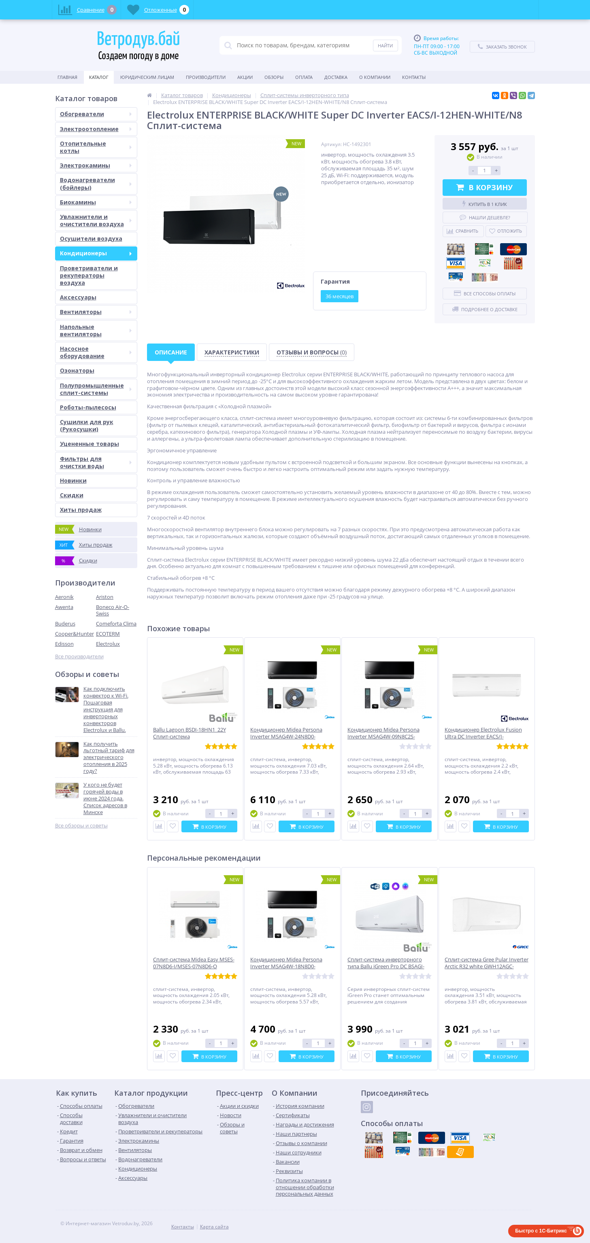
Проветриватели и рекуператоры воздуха (89, 275)
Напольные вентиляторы (96, 330)
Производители (206, 77)
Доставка (335, 77)
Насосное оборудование (96, 352)
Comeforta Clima (116, 623)
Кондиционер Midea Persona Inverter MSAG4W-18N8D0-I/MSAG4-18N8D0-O (286, 966)
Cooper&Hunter (74, 633)
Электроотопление (96, 129)
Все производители (79, 656)
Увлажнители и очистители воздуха (96, 220)
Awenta (64, 607)
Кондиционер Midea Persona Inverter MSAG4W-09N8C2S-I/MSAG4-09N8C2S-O (383, 736)
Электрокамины (96, 165)
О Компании (374, 77)
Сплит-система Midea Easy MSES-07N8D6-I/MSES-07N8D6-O (193, 963)
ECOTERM (108, 633)
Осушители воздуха (91, 238)
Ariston (104, 596)
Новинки (73, 480)
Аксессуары (78, 297)
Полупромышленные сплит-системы (96, 389)
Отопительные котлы (96, 147)
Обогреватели (96, 114)
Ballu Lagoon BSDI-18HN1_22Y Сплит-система (189, 733)
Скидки (71, 495)
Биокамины (96, 202)
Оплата (304, 77)
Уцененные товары (89, 444)
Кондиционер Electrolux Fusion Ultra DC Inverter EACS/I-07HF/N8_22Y (483, 736)
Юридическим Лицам (147, 77)
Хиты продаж (81, 509)
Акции (245, 77)
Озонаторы (77, 370)
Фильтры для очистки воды (96, 462)
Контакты (414, 77)
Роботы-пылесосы (88, 407)
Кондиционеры (96, 253)
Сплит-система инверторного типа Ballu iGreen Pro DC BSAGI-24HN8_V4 (385, 966)
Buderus (65, 623)
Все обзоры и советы (81, 825)
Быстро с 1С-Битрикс (541, 1231)
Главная (67, 77)
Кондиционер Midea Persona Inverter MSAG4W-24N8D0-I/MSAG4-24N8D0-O (286, 736)
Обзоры (273, 77)
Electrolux (108, 643)
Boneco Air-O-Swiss (112, 610)
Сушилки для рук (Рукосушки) (86, 425)
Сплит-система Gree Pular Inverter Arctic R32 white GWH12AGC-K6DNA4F (486, 966)
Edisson (64, 643)
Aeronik (64, 596)
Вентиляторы (96, 312)
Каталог (99, 77)
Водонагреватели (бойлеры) (96, 183)
